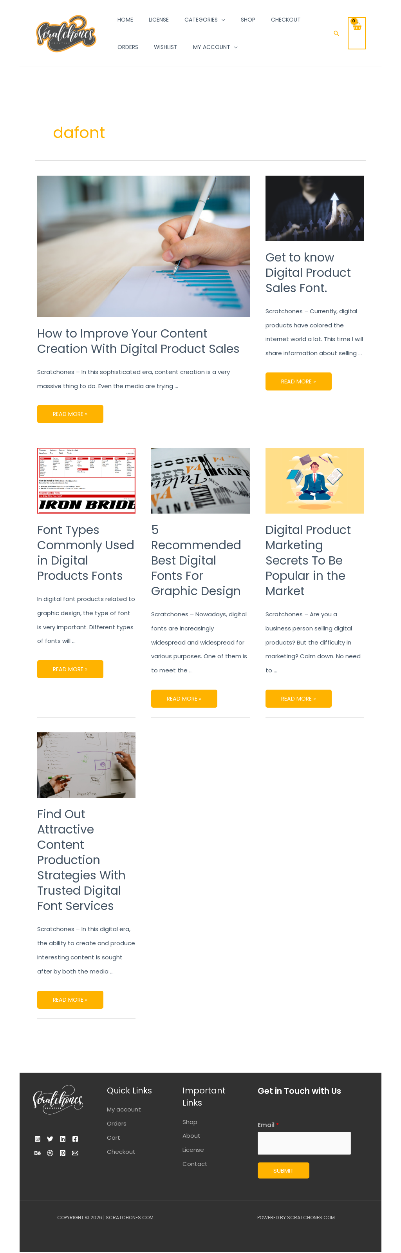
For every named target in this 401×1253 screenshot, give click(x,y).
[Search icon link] (336, 33)
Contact (195, 1164)
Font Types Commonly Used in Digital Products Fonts (85, 553)
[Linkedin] (72, 1139)
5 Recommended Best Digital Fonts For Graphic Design (196, 560)
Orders (116, 1123)
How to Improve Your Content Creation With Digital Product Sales (138, 341)
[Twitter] (55, 1139)
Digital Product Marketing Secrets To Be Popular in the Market (308, 560)
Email (268, 1125)
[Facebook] (40, 1153)
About (191, 1135)
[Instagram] (37, 1139)
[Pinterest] (40, 1167)
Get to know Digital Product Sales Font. (308, 272)
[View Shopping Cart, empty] (357, 33)
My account (124, 1109)
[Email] (57, 1167)
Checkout (121, 1152)
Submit (283, 1172)
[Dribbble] (74, 1153)
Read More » (70, 411)
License (193, 1150)
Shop (189, 1122)
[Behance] (57, 1153)
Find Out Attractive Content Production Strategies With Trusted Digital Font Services (81, 860)
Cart (113, 1137)
